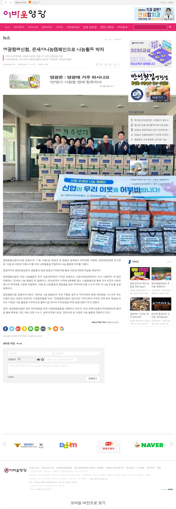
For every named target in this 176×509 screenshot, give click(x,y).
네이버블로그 (36, 328)
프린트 (105, 64)
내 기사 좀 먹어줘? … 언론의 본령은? (146, 216)
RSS (159, 468)
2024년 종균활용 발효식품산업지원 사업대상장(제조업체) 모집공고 (151, 236)
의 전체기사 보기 (105, 322)
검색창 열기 (170, 26)
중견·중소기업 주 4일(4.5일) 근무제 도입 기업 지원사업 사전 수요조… (151, 231)
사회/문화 (117, 39)
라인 (30, 328)
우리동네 (122, 27)
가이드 (59, 27)
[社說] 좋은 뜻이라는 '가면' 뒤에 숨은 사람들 (149, 207)
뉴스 (7, 27)
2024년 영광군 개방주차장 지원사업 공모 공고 (150, 244)
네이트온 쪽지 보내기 (49, 328)
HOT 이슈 (136, 112)
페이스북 (5, 328)
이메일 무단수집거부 (115, 468)
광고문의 (130, 468)
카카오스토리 (24, 328)
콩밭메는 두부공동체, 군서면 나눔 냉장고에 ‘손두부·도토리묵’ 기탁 (152, 139)
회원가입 (163, 2)
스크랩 (110, 64)
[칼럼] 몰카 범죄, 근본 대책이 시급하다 (147, 203)
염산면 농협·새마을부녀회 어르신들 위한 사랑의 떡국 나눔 (152, 125)
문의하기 (151, 468)
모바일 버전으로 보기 (88, 502)
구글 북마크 (61, 328)
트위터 (11, 328)
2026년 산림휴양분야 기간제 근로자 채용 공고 (152, 134)
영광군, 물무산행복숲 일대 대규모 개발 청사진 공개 (151, 175)
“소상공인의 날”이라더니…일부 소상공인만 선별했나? (151, 183)
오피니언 (33, 27)
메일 (101, 64)
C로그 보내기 (55, 328)
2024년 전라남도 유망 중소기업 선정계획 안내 (150, 248)
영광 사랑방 (107, 27)
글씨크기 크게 (115, 64)
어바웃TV (19, 27)
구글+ (18, 328)
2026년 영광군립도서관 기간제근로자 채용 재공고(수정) (152, 129)
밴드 (43, 328)
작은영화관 (73, 27)
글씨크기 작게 (119, 64)
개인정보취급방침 (64, 468)
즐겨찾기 (10, 2)
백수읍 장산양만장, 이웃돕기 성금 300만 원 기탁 (152, 120)
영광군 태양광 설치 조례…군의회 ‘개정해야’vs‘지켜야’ (151, 179)
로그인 (170, 2)
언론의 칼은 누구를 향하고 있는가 (145, 199)
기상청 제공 (34, 3)
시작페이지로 (5, 2)
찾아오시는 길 (47, 468)
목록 (96, 64)
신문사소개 (34, 468)
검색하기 (163, 27)
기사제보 (141, 468)
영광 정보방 (90, 27)
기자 (9, 64)
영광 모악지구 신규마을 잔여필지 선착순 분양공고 (151, 240)
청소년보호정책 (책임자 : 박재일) (88, 468)
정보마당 (47, 27)
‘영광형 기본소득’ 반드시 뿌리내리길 (146, 212)
